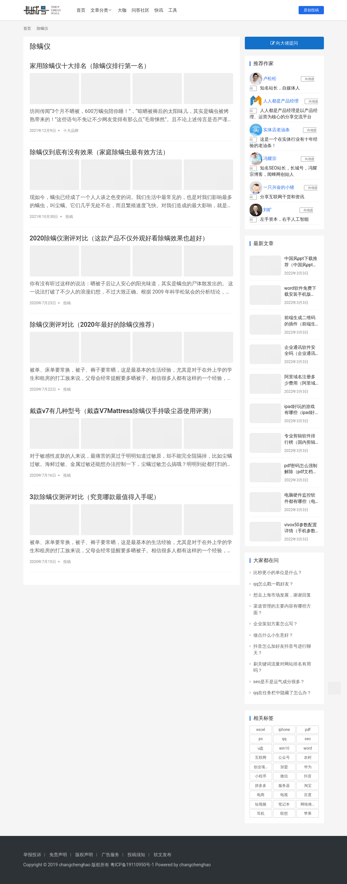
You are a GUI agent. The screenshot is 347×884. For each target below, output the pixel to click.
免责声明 (58, 854)
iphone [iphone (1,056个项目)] (284, 729)
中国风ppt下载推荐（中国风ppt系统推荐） (300, 264)
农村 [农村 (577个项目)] (308, 757)
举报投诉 (32, 854)
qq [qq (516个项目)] (284, 739)
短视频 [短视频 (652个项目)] (260, 804)
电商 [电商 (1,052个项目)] (260, 795)
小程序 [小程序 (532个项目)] (260, 776)
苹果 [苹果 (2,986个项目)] (308, 813)
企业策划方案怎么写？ (275, 623)
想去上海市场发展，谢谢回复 (282, 594)
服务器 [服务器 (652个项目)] (284, 785)
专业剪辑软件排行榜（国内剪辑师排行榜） (299, 442)
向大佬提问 (284, 43)
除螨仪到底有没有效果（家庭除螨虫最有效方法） (99, 152)
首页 (81, 10)
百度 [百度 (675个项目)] (308, 795)
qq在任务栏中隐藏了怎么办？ (282, 692)
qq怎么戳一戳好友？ (273, 583)
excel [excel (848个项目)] (260, 729)
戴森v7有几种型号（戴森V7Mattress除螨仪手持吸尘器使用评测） (122, 411)
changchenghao (195, 864)
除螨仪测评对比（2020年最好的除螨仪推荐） (94, 324)
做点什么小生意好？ (273, 635)
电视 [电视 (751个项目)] (284, 795)
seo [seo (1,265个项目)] (308, 739)
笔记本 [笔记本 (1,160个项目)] (284, 804)
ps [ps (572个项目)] (261, 739)
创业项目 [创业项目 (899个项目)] (261, 767)
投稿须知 (136, 854)
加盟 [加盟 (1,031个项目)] (284, 767)
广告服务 (110, 854)
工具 (172, 10)
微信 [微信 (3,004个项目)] (284, 776)
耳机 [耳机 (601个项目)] (260, 813)
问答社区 (140, 10)
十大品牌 (70, 130)
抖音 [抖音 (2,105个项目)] (308, 776)
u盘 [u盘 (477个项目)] (261, 748)
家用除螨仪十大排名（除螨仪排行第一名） (90, 66)
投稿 (69, 216)
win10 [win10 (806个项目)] (284, 748)
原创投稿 (311, 10)
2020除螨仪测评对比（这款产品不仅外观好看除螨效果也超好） (119, 238)
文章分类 (99, 10)
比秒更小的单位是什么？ (277, 572)
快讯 (158, 10)
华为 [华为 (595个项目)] (308, 767)
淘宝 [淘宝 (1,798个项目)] (308, 785)
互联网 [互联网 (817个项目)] (260, 757)
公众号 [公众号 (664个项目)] (284, 757)
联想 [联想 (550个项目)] (284, 813)
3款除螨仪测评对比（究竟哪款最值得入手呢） (95, 497)
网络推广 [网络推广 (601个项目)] (308, 804)
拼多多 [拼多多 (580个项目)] (260, 785)
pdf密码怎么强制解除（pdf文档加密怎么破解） (301, 471)
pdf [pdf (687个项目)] (308, 729)
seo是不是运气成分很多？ (279, 681)
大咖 (122, 10)
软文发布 (162, 854)
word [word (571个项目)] (307, 748)
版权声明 (84, 854)
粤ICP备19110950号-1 (132, 864)
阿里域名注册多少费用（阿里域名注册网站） (299, 383)
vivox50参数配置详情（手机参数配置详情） (300, 531)
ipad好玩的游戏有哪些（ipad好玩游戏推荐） (299, 412)
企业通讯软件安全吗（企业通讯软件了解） (299, 353)
